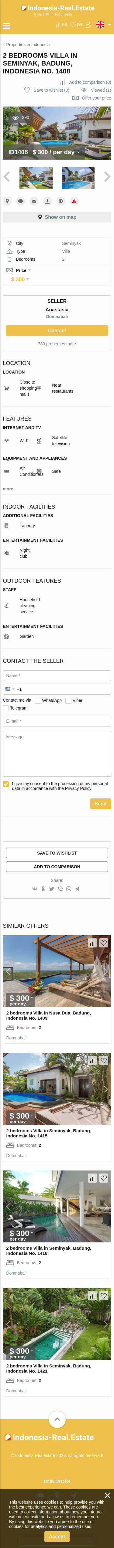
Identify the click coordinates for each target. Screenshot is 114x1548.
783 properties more (57, 335)
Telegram (19, 699)
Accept (57, 1536)
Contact (57, 322)
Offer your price (96, 98)
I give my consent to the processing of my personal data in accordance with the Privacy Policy (60, 777)
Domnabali (57, 308)
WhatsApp (52, 691)
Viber (77, 691)
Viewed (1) (101, 90)
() (64, 24)
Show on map (61, 217)
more (8, 480)
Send (101, 795)
